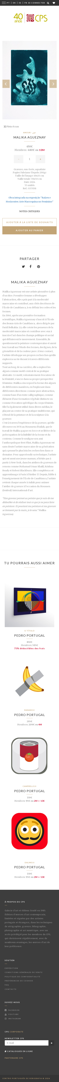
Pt (8, 3)
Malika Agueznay (29, 137)
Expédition (11, 968)
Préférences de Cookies (19, 981)
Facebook (12, 1010)
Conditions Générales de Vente (24, 972)
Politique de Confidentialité (22, 977)
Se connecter (36, 3)
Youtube (12, 1014)
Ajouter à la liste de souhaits (29, 222)
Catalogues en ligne (19, 1051)
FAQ (7, 985)
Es (20, 3)
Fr (26, 3)
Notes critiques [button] (29, 211)
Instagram (13, 1019)
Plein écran (11, 126)
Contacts (11, 989)
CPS (14, 1032)
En (14, 3)
